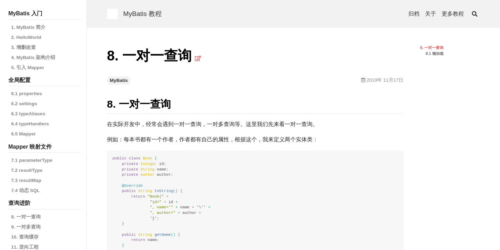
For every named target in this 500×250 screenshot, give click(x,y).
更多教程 (453, 14)
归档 (413, 14)
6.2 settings (24, 103)
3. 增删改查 (23, 47)
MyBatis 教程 (142, 13)
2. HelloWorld (26, 37)
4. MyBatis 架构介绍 (33, 57)
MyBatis (119, 80)
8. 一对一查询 (26, 216)
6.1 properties (26, 93)
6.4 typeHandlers (30, 123)
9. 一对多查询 (26, 227)
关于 (430, 14)
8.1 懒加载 (435, 53)
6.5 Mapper (23, 133)
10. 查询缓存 (25, 237)
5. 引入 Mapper (27, 67)
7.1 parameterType (31, 160)
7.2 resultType (26, 170)
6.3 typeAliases (28, 113)
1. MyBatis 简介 (28, 27)
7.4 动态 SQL (25, 190)
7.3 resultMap (26, 180)
